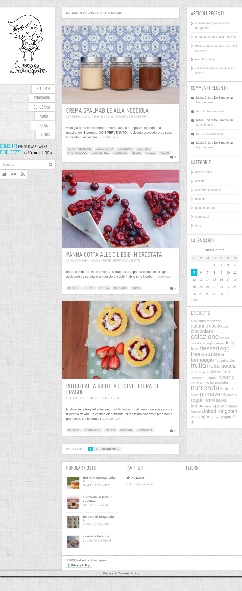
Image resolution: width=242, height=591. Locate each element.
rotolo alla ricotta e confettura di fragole (112, 389)
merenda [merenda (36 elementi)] (205, 388)
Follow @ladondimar (139, 484)
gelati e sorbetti (205, 208)
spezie (150, 152)
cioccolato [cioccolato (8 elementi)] (202, 331)
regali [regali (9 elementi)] (197, 400)
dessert (74, 288)
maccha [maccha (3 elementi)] (221, 382)
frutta (104, 288)
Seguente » (111, 449)
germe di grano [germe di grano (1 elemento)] (200, 372)
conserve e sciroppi (131, 116)
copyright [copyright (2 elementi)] (207, 343)
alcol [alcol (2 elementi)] (194, 321)
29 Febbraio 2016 (78, 116)
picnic (136, 288)
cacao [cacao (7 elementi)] (215, 326)
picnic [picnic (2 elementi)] (195, 395)
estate (89, 288)
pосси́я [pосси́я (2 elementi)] (231, 395)
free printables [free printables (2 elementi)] (225, 360)
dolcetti (200, 199)
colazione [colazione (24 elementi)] (205, 336)
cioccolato (105, 148)
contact (42, 126)
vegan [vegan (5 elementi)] (204, 416)
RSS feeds (22, 174)
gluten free (100, 152)
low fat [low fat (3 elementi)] (208, 382)
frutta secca (77, 152)
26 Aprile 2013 (76, 398)
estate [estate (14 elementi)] (209, 354)
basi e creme (104, 116)
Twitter (4, 174)
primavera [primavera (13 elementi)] (212, 394)
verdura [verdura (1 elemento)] (215, 417)
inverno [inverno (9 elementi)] (225, 377)
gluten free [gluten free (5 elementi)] (219, 371)
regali (136, 152)
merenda (120, 152)
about (45, 117)
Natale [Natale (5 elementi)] (226, 388)
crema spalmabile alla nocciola (107, 111)
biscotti (199, 181)
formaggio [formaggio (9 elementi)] (202, 360)
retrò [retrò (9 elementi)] (209, 400)
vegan (164, 152)
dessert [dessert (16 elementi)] (209, 348)
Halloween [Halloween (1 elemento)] (197, 377)
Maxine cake (204, 102)
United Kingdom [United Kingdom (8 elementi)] (219, 411)
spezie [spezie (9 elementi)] (219, 405)
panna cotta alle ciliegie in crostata (114, 255)
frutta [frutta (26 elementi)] (198, 365)
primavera (145, 430)
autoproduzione (79, 148)
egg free (143, 148)
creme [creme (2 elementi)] (219, 343)
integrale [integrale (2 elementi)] (210, 377)
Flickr (13, 174)
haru (199, 111)
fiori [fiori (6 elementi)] (221, 354)
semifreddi (120, 260)
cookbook (42, 98)
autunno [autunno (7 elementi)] (199, 326)
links (45, 135)
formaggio (92, 430)
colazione (125, 148)
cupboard (41, 107)
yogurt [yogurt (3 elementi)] (226, 417)
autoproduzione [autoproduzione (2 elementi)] (209, 321)
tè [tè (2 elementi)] (199, 412)
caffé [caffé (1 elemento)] (225, 326)
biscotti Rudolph (205, 59)
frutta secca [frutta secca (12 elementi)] (221, 366)
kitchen (43, 89)
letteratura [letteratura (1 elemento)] (197, 382)
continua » (110, 137)
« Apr (194, 300)
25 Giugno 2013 (77, 260)
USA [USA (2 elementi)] (194, 417)
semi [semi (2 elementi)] (207, 406)
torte (135, 260)
